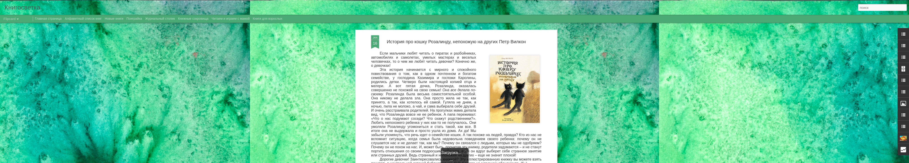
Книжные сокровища (193, 18)
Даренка (493, 61)
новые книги (463, 67)
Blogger (491, 160)
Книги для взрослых (267, 18)
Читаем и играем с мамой (231, 18)
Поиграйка (134, 18)
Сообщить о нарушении (511, 160)
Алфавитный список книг (83, 18)
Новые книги (114, 18)
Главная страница (48, 18)
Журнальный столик (160, 18)
